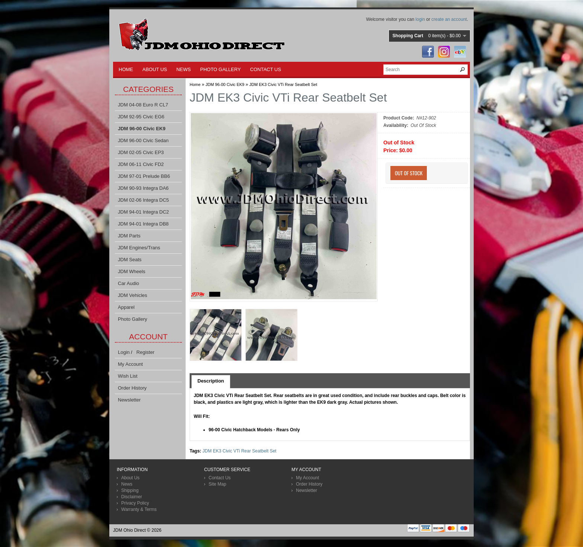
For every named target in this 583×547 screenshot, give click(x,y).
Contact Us (220, 477)
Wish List (128, 376)
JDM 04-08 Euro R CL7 (143, 105)
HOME (126, 69)
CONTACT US (265, 69)
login (420, 19)
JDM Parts (129, 236)
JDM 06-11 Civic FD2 (141, 164)
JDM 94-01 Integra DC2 (143, 212)
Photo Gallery (132, 319)
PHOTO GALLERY (220, 69)
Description (210, 381)
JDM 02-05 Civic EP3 (141, 152)
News (126, 484)
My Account (130, 364)
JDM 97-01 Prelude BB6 (144, 176)
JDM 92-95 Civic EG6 (141, 116)
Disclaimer (131, 496)
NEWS (183, 69)
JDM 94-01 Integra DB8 (143, 224)
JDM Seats (130, 259)
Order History (132, 388)
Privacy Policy (135, 503)
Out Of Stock (408, 173)
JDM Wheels (131, 271)
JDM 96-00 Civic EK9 (141, 128)
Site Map (217, 484)
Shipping (130, 490)
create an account (449, 19)
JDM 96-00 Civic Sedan (143, 140)
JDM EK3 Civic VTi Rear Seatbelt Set (283, 84)
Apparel (126, 307)
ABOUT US (154, 69)
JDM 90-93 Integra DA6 (143, 188)
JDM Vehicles (132, 295)
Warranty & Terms (139, 509)
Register (145, 352)
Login (124, 352)
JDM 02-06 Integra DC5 (143, 200)
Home (195, 84)
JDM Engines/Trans (139, 247)
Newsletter (129, 400)
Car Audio (128, 283)
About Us (130, 477)
